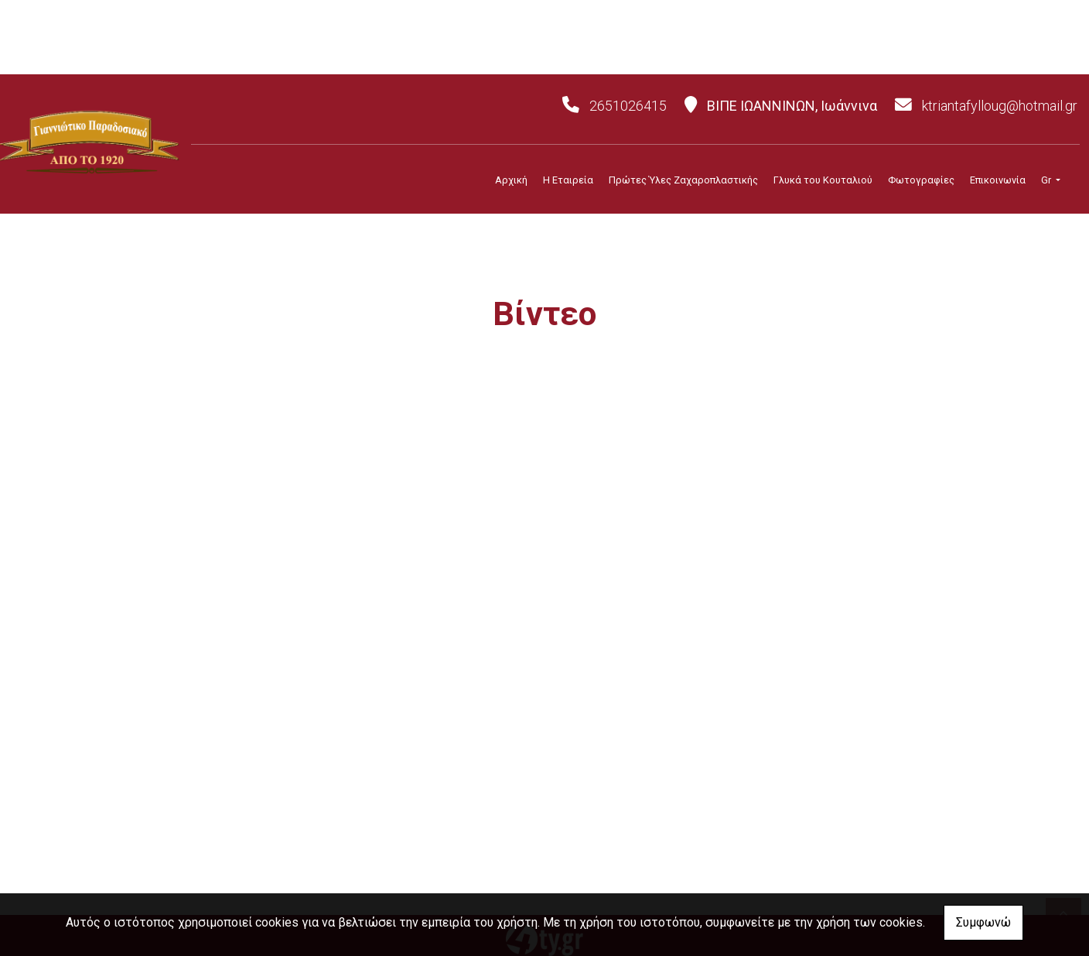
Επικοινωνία (998, 180)
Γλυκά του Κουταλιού (822, 180)
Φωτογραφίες (921, 180)
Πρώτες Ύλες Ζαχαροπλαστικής (683, 180)
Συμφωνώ (983, 922)
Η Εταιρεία (568, 180)
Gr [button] (1047, 180)
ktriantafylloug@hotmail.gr (999, 106)
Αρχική (511, 180)
